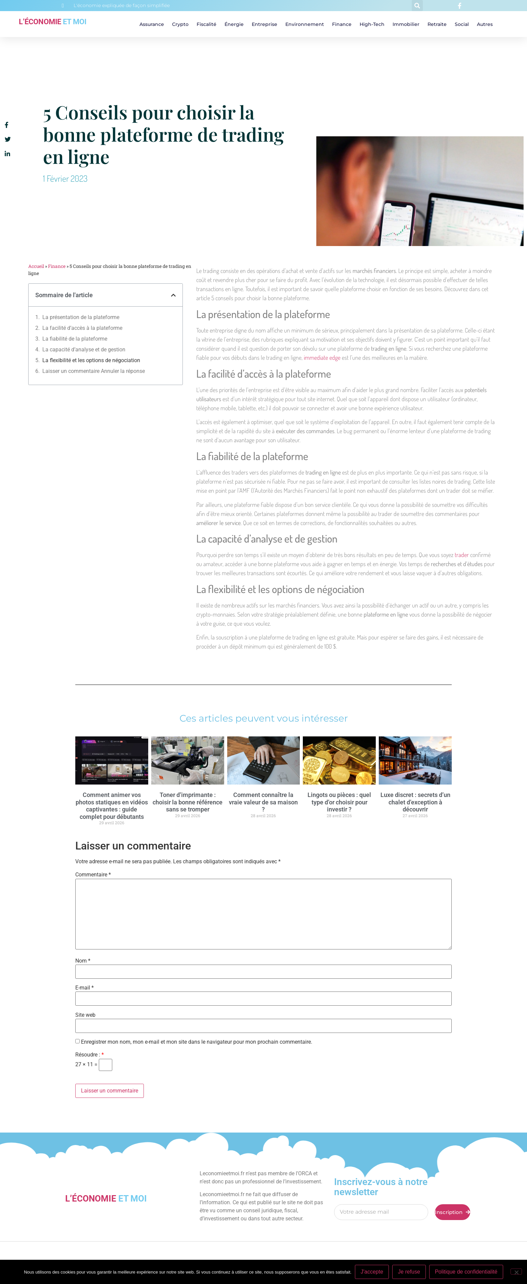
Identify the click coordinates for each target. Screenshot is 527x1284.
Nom (82, 961)
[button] (417, 5)
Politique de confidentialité (466, 1272)
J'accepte (372, 1272)
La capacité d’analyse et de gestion (83, 349)
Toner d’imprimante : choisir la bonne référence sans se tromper (187, 802)
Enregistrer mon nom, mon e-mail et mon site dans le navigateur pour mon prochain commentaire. (196, 1042)
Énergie (234, 24)
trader (462, 554)
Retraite (437, 24)
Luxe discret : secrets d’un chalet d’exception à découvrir (415, 802)
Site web (85, 1015)
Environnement (304, 24)
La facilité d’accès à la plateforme (82, 328)
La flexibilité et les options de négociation (91, 360)
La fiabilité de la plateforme (74, 339)
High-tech (372, 24)
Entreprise (264, 24)
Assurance (151, 24)
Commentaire (93, 874)
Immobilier (406, 24)
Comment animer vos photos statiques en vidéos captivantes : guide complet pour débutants (112, 805)
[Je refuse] (516, 1272)
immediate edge (322, 357)
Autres (485, 24)
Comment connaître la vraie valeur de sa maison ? (263, 802)
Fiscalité (206, 24)
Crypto (180, 24)
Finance (342, 24)
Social (462, 24)
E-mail (84, 988)
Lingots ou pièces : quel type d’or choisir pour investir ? (339, 802)
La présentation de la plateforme (80, 317)
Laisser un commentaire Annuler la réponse (93, 371)
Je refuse (409, 1272)
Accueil (36, 266)
